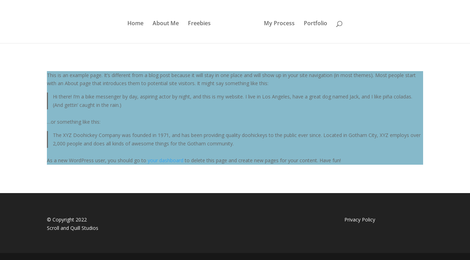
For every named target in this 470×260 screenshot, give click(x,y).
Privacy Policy (359, 219)
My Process (279, 24)
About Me (166, 24)
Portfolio (315, 24)
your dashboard (165, 160)
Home (135, 24)
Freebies (199, 24)
